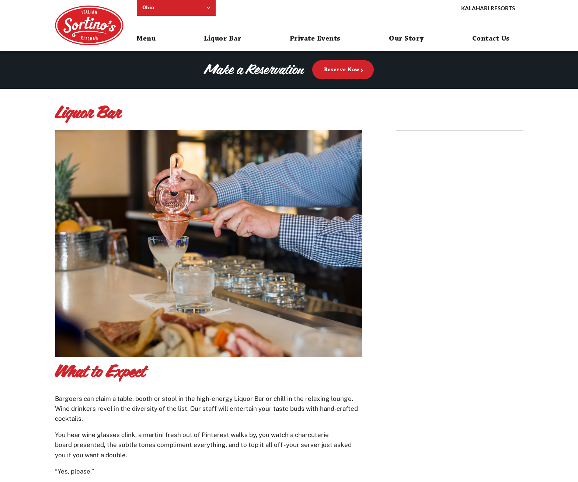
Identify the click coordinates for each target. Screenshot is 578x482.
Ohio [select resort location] (148, 7)
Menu (146, 38)
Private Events (315, 38)
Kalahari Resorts (488, 8)
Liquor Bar (222, 38)
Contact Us (491, 38)
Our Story (406, 38)
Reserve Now (341, 69)
